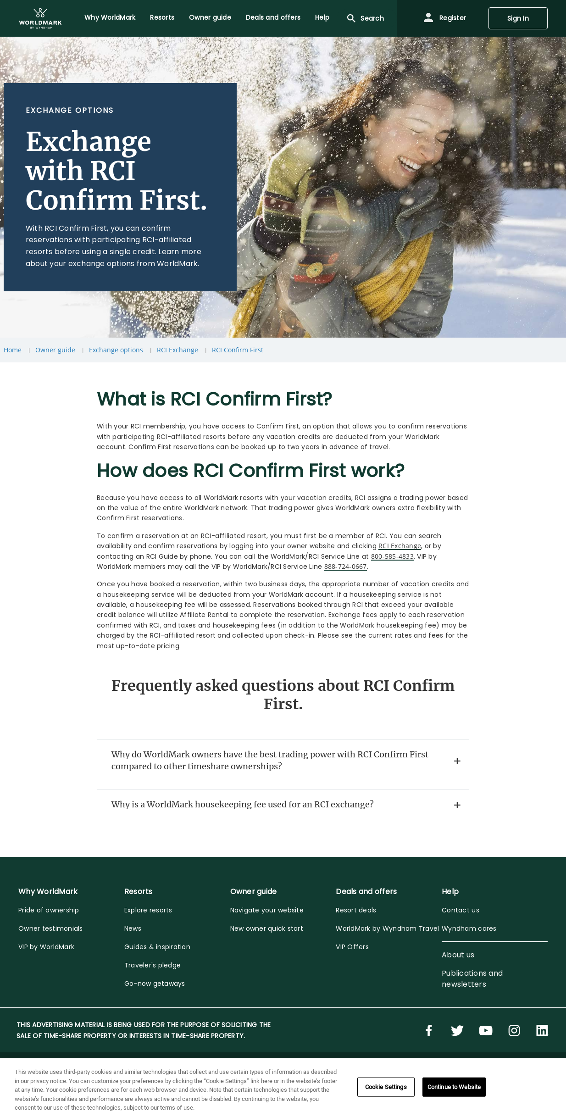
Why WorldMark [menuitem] (109, 17)
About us (458, 955)
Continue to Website (454, 1087)
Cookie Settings (386, 1087)
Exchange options (116, 349)
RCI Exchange (177, 349)
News (132, 928)
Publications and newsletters (472, 978)
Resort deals (356, 910)
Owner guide (55, 349)
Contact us (460, 910)
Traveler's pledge (152, 965)
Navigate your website (267, 910)
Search (365, 18)
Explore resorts (148, 910)
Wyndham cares (469, 928)
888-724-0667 (345, 566)
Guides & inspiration (157, 946)
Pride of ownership (48, 910)
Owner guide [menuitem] (210, 17)
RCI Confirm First (237, 349)
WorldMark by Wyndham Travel (387, 928)
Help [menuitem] (322, 17)
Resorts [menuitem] (162, 17)
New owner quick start (266, 928)
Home (13, 349)
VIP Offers (352, 946)
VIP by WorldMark (46, 946)
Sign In (518, 18)
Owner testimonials (50, 928)
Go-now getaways (154, 983)
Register (444, 18)
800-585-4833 (392, 556)
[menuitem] (40, 18)
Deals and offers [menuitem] (273, 17)
